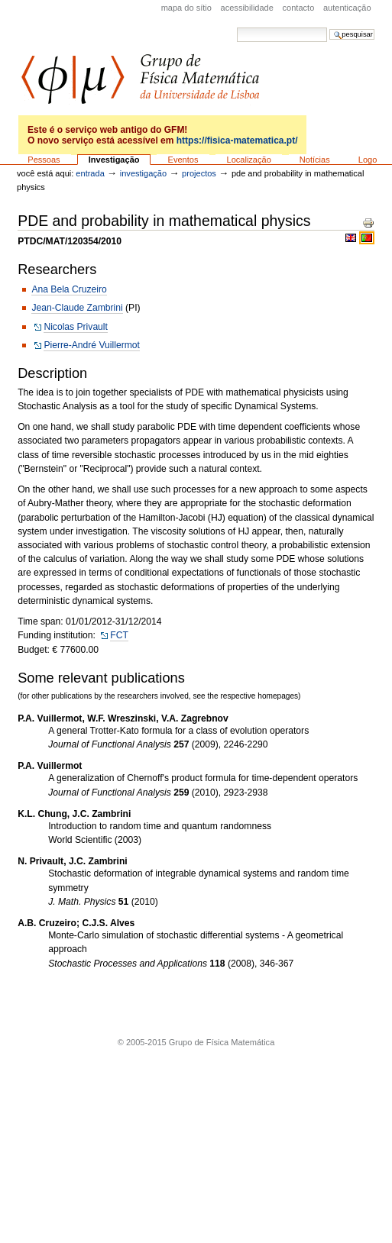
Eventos (183, 159)
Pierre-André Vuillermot (92, 345)
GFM (140, 79)
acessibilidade (247, 7)
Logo (367, 159)
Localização (249, 159)
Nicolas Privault (76, 326)
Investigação (114, 159)
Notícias (315, 159)
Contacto (299, 7)
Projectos (199, 173)
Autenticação (347, 7)
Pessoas (44, 159)
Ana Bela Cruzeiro (68, 289)
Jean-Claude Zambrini (76, 307)
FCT (119, 635)
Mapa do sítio (186, 7)
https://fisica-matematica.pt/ (237, 140)
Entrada (90, 173)
